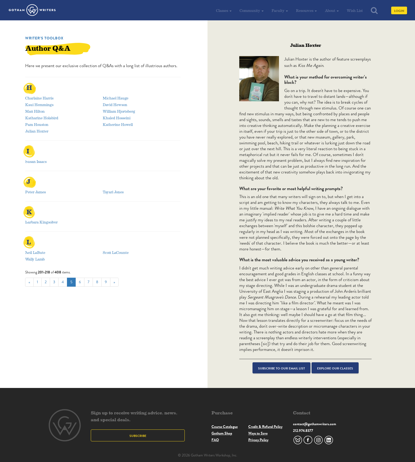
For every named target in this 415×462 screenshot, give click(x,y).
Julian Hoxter (36, 131)
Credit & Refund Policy (265, 426)
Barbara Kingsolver (41, 222)
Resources (306, 10)
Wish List (355, 10)
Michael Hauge (115, 97)
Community (252, 10)
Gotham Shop (221, 433)
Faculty (280, 10)
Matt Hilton (35, 111)
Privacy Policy (258, 439)
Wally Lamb (35, 259)
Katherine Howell (118, 124)
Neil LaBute (35, 252)
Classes (224, 10)
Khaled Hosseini (116, 117)
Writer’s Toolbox (44, 38)
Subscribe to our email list (281, 368)
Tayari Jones (113, 191)
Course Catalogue (224, 426)
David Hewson (115, 104)
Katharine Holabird (41, 117)
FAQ (215, 439)
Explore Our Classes (335, 368)
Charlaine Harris (39, 97)
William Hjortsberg (119, 111)
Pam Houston (36, 124)
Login (399, 10)
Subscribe (137, 435)
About (332, 10)
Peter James (35, 191)
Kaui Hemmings (39, 104)
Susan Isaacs (36, 161)
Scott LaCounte (116, 252)
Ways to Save (258, 433)
